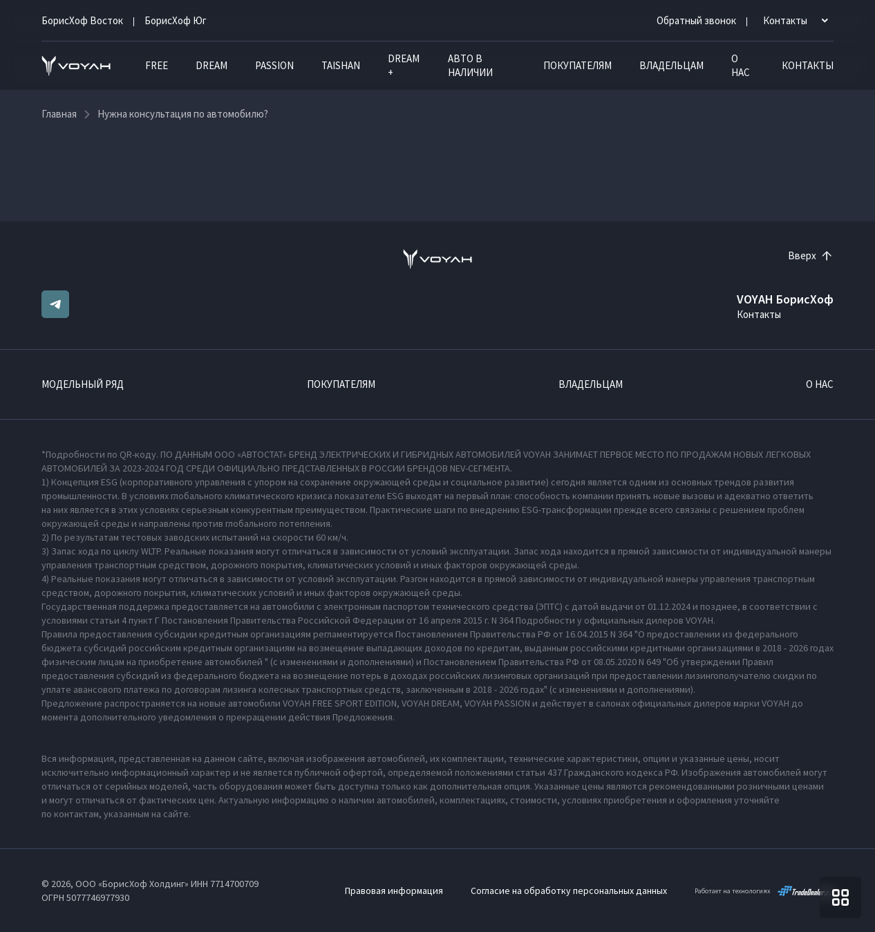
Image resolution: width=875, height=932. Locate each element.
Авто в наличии (470, 65)
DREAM (211, 65)
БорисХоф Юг (175, 20)
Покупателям (577, 65)
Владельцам (671, 65)
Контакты (808, 65)
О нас (740, 65)
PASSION (274, 65)
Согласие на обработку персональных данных (569, 890)
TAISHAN (340, 65)
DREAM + (404, 65)
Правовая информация (394, 890)
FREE (156, 65)
